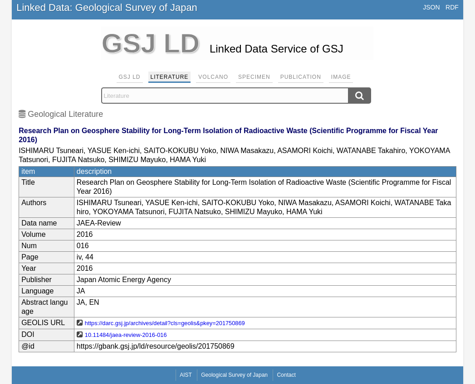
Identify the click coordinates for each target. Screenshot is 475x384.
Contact (286, 375)
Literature (170, 77)
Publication (300, 77)
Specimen (254, 77)
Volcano (213, 77)
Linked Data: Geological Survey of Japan (106, 7)
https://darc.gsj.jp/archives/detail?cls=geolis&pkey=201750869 (165, 323)
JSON (431, 7)
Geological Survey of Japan (234, 375)
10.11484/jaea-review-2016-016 (126, 334)
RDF (452, 7)
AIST (186, 375)
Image (341, 77)
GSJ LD (130, 77)
